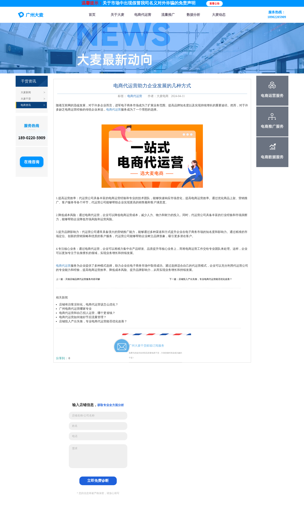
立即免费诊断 (98, 481)
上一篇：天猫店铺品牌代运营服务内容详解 (78, 279)
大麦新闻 (26, 92)
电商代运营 (134, 96)
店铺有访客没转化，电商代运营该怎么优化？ (88, 304)
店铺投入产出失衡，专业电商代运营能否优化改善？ (93, 321)
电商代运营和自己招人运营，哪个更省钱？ (87, 313)
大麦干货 (26, 98)
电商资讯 (26, 105)
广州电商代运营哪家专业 (75, 308)
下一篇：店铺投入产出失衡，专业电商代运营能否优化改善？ (200, 279)
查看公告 (214, 3)
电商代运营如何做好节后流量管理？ (82, 317)
